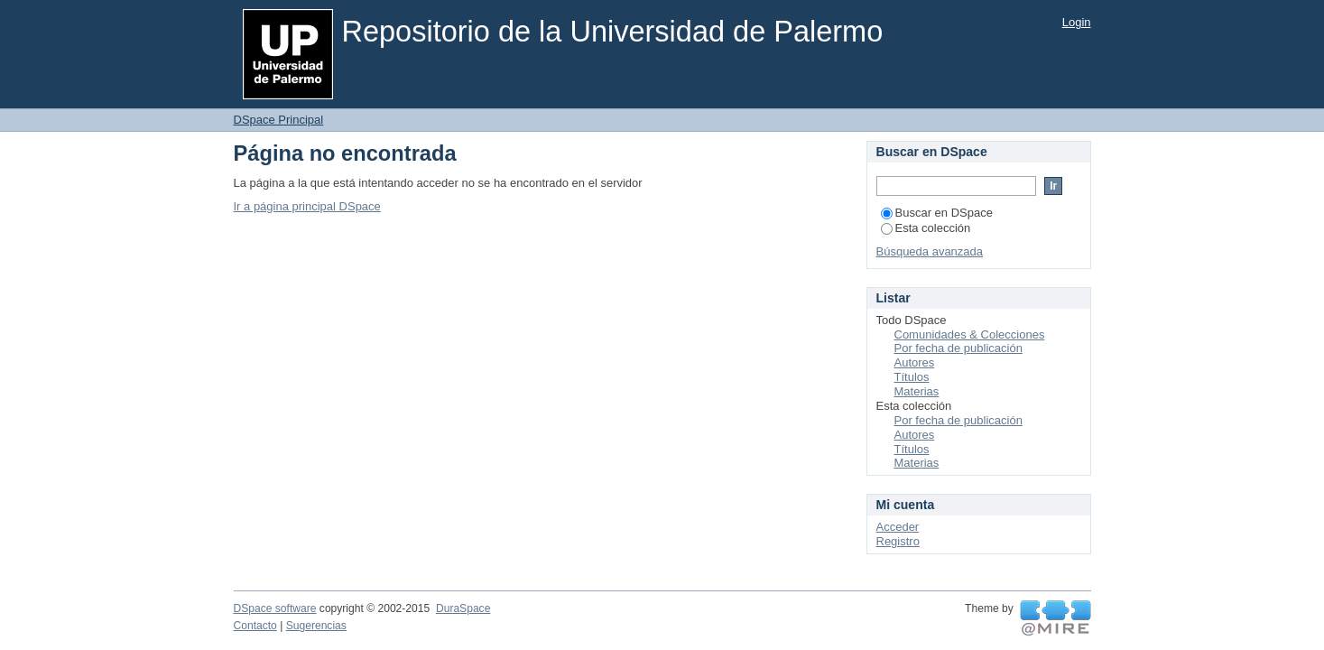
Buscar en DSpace (937, 212)
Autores (914, 362)
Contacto (255, 625)
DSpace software (275, 608)
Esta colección (926, 228)
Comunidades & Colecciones (969, 334)
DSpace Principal (279, 119)
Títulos (912, 377)
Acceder (898, 527)
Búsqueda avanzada (930, 251)
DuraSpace (463, 608)
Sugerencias (316, 625)
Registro (898, 541)
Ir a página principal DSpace (307, 206)
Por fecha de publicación (958, 348)
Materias (917, 391)
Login (1076, 22)
